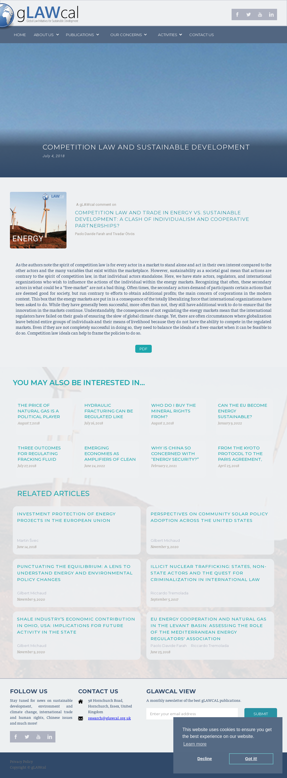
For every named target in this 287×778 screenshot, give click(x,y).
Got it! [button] (251, 758)
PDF (143, 349)
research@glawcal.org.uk (109, 719)
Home (20, 34)
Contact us (201, 34)
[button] (46, 34)
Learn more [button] (195, 744)
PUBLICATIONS (80, 34)
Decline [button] (204, 758)
